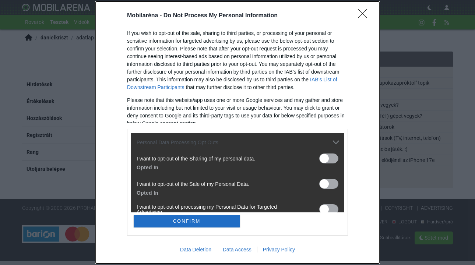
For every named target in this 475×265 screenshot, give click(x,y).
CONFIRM (187, 221)
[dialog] (237, 132)
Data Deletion (195, 249)
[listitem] (237, 142)
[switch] (328, 158)
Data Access (237, 249)
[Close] (365, 16)
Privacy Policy (279, 249)
